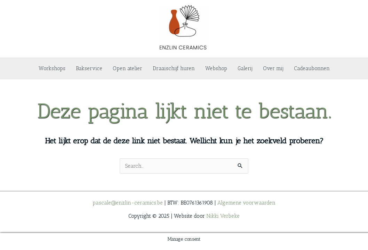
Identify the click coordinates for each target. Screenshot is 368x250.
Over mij (273, 68)
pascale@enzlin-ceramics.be (128, 203)
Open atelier (127, 68)
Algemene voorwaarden (246, 203)
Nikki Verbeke (223, 216)
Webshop (216, 68)
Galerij (245, 68)
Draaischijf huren (174, 68)
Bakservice (89, 68)
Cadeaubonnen (312, 68)
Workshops (52, 68)
